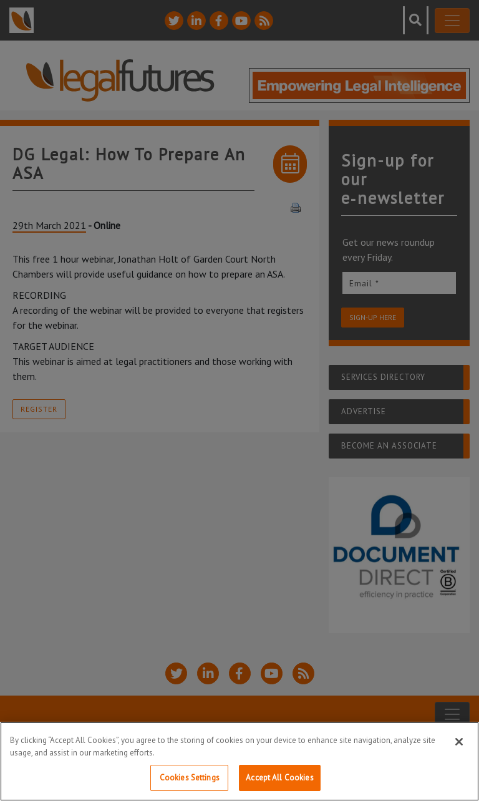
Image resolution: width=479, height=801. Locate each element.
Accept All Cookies (279, 777)
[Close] (459, 741)
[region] (239, 761)
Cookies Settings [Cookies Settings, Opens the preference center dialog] (190, 777)
